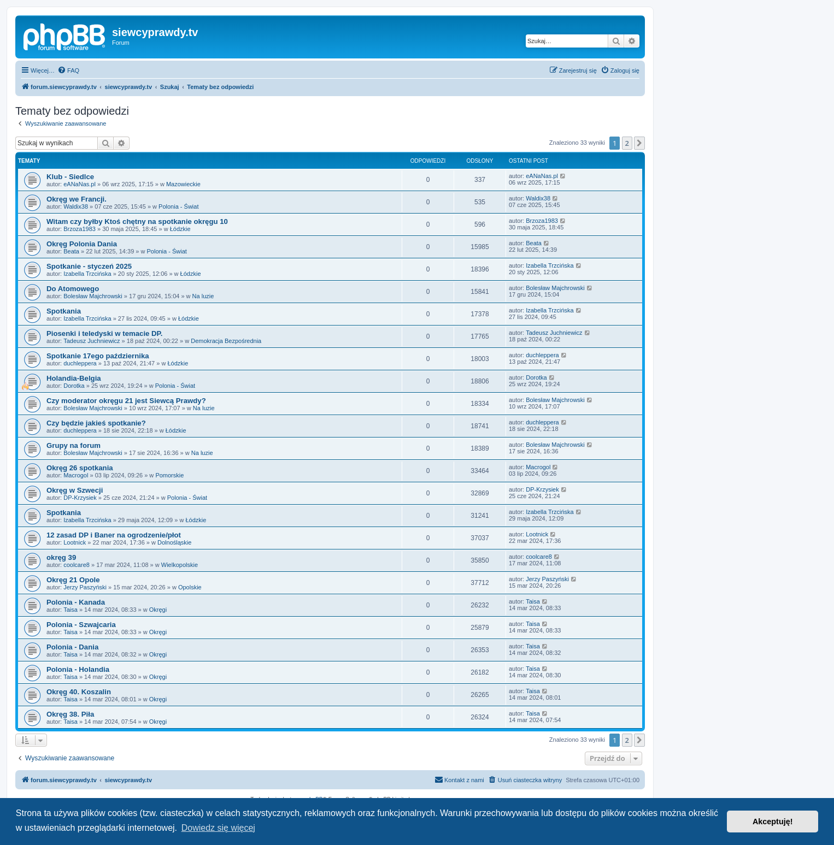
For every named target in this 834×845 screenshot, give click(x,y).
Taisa (70, 609)
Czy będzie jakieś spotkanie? (96, 423)
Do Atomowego (72, 289)
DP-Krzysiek (80, 497)
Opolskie (190, 587)
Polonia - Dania (72, 647)
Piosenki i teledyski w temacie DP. (104, 333)
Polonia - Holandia (77, 669)
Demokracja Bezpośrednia (226, 341)
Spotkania (63, 311)
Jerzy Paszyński (85, 587)
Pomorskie (169, 475)
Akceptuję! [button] (773, 821)
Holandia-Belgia (73, 378)
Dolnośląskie (174, 542)
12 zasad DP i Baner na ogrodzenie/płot (113, 535)
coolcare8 (76, 565)
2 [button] (627, 143)
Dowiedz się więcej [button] (218, 827)
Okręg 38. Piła (70, 714)
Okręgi (158, 609)
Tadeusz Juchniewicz (91, 341)
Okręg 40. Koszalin (78, 692)
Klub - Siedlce (70, 177)
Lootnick (74, 542)
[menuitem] (68, 70)
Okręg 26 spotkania (79, 468)
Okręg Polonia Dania (81, 244)
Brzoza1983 (79, 229)
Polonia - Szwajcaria (81, 625)
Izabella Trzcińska (87, 273)
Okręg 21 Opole (72, 580)
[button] (639, 143)
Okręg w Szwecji (74, 490)
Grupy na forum (73, 445)
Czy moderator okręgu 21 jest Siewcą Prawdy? (126, 401)
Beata (71, 251)
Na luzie (203, 296)
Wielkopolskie (179, 565)
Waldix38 (75, 206)
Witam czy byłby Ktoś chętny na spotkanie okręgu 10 (137, 221)
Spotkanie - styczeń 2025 (89, 266)
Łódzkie (180, 229)
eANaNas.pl (79, 184)
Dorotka (74, 385)
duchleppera (80, 363)
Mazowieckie (183, 184)
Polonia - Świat (178, 206)
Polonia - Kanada (75, 602)
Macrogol (75, 475)
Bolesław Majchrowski (92, 296)
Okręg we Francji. (76, 199)
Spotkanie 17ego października (97, 356)
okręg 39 (61, 557)
